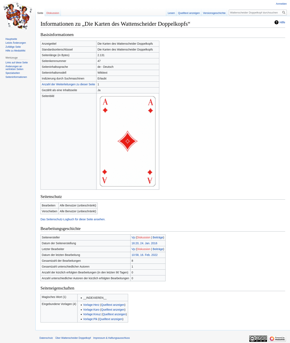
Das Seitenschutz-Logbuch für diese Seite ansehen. (72, 219)
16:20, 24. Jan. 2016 (144, 243)
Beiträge (158, 237)
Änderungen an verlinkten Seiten (14, 68)
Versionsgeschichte (214, 12)
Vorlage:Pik (90, 319)
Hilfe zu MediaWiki (15, 50)
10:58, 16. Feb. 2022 (144, 254)
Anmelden (281, 3)
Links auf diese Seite (16, 62)
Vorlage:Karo (91, 309)
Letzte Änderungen (15, 42)
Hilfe (282, 22)
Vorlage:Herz (91, 304)
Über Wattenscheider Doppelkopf (73, 338)
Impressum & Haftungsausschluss (111, 338)
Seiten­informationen (16, 77)
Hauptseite (11, 39)
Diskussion (143, 237)
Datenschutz (46, 338)
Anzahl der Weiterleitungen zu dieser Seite (68, 84)
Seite (40, 12)
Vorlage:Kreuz (92, 314)
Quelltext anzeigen (112, 304)
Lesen (171, 12)
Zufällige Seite (13, 46)
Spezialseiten (12, 73)
